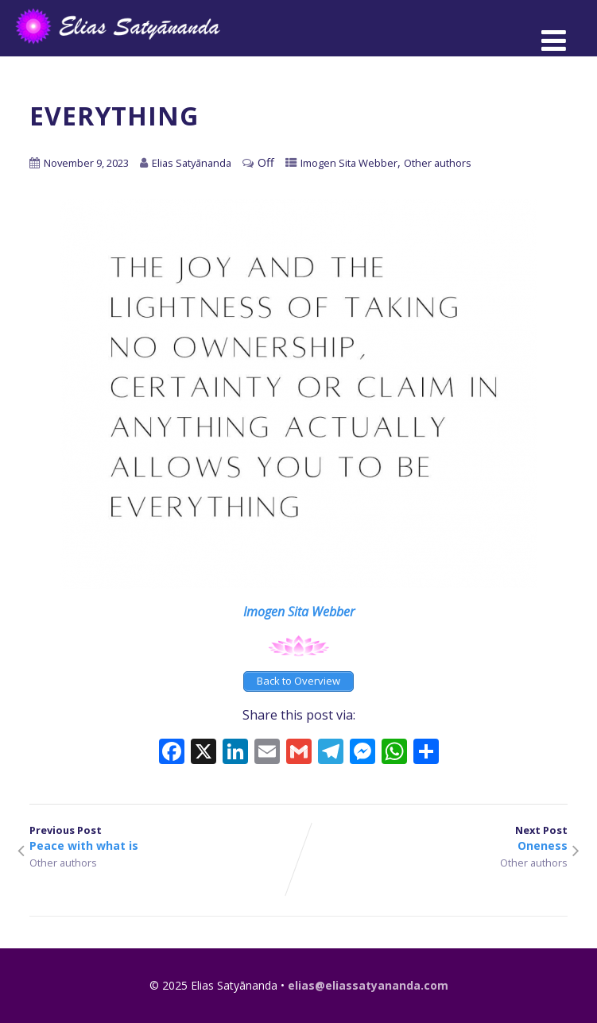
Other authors (437, 163)
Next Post (433, 838)
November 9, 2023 (86, 163)
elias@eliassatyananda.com (368, 985)
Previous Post (164, 838)
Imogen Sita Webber (348, 163)
